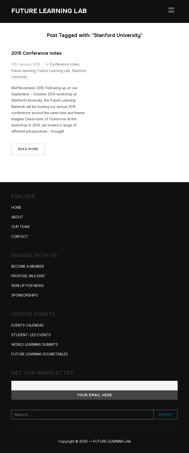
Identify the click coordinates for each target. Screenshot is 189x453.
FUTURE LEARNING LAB (49, 11)
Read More (28, 149)
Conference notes (64, 64)
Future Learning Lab (54, 71)
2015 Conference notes (36, 53)
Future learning (23, 71)
